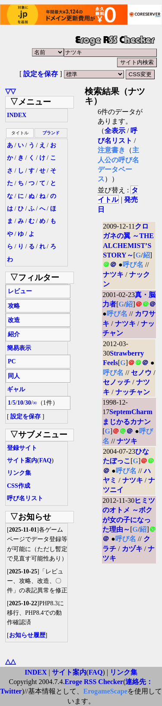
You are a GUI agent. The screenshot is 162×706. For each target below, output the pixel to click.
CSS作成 (18, 486)
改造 (14, 320)
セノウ (141, 372)
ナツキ (113, 274)
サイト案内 (22, 460)
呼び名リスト (25, 498)
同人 (14, 376)
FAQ (45, 460)
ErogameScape (105, 691)
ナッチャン (132, 392)
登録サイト (22, 448)
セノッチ (116, 382)
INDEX (16, 115)
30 (28, 402)
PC (12, 361)
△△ (10, 661)
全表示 (115, 130)
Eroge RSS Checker (93, 681)
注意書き (111, 150)
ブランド (51, 132)
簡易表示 (19, 348)
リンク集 (19, 473)
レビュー (20, 291)
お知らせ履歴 (27, 635)
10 (20, 402)
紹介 (14, 334)
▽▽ (10, 91)
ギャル (16, 389)
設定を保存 (40, 73)
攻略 (14, 306)
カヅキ (132, 548)
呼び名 (133, 264)
